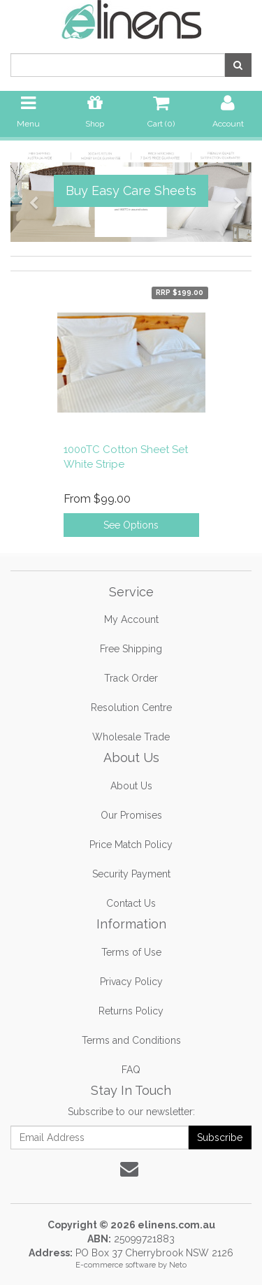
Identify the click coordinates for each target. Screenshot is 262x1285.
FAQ (131, 1069)
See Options (131, 525)
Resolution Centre (131, 707)
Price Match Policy (131, 844)
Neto (178, 1265)
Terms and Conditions (131, 1040)
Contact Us (131, 903)
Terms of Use (131, 952)
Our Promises (131, 815)
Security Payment (131, 874)
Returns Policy (131, 1011)
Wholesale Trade (131, 736)
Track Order (131, 678)
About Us (131, 785)
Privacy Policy (131, 981)
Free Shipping (131, 648)
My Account (131, 619)
